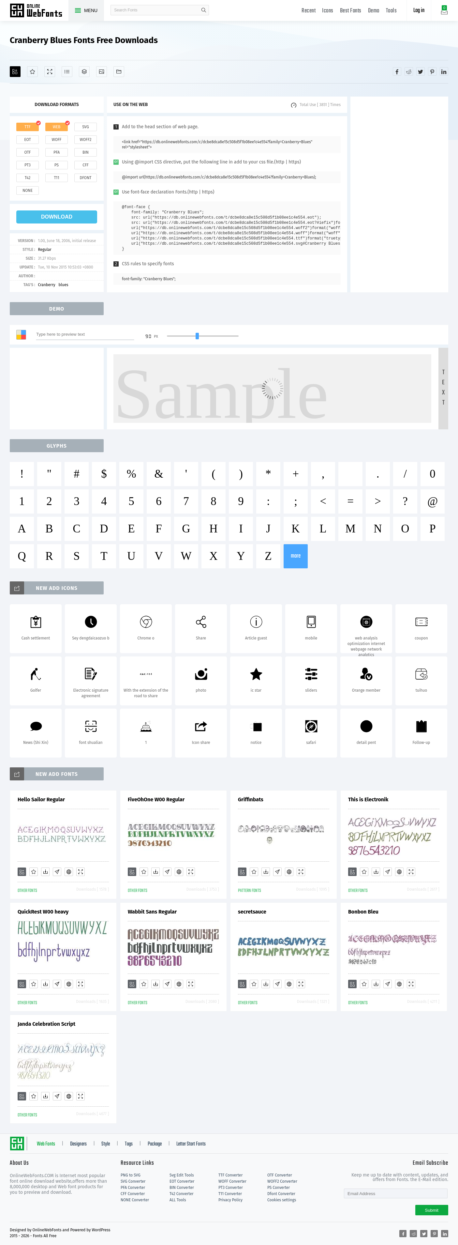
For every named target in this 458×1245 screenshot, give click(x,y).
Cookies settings (281, 1200)
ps (56, 165)
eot (27, 139)
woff (56, 139)
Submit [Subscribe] (431, 1210)
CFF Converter (133, 1193)
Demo (373, 11)
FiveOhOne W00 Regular (156, 799)
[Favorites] (32, 71)
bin (85, 152)
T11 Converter (230, 1193)
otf (27, 152)
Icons (327, 11)
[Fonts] (118, 71)
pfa (56, 152)
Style (105, 1144)
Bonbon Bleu (363, 912)
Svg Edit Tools (182, 1175)
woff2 (86, 139)
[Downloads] (45, 872)
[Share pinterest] (432, 71)
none (27, 190)
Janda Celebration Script (46, 1024)
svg (85, 127)
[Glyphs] (67, 71)
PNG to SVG (130, 1175)
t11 (56, 178)
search (204, 10)
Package (155, 1144)
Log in (418, 10)
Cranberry (46, 285)
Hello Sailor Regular (41, 799)
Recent (309, 11)
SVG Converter (133, 1181)
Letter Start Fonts (191, 1144)
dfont (85, 178)
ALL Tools (178, 1200)
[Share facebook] (397, 71)
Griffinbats (250, 799)
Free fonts (39, 11)
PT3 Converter (230, 1187)
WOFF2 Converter (282, 1181)
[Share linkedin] (444, 71)
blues (63, 285)
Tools (391, 11)
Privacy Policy (230, 1200)
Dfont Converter (281, 1193)
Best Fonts (351, 11)
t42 (28, 178)
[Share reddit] (409, 71)
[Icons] (101, 71)
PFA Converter (133, 1187)
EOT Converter (182, 1181)
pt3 (27, 165)
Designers (78, 1144)
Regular (44, 249)
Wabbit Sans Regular (152, 912)
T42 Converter (182, 1193)
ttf (27, 127)
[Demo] (49, 71)
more (296, 556)
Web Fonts (46, 1144)
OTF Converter (279, 1175)
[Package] (84, 71)
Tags (129, 1144)
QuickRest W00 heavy (43, 912)
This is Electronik (368, 799)
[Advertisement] (399, 194)
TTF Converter (230, 1175)
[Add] (15, 71)
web (57, 127)
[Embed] (69, 872)
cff (85, 165)
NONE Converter (135, 1200)
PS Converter (278, 1187)
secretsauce (252, 912)
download (56, 217)
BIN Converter (182, 1187)
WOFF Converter (232, 1181)
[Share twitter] (420, 71)
